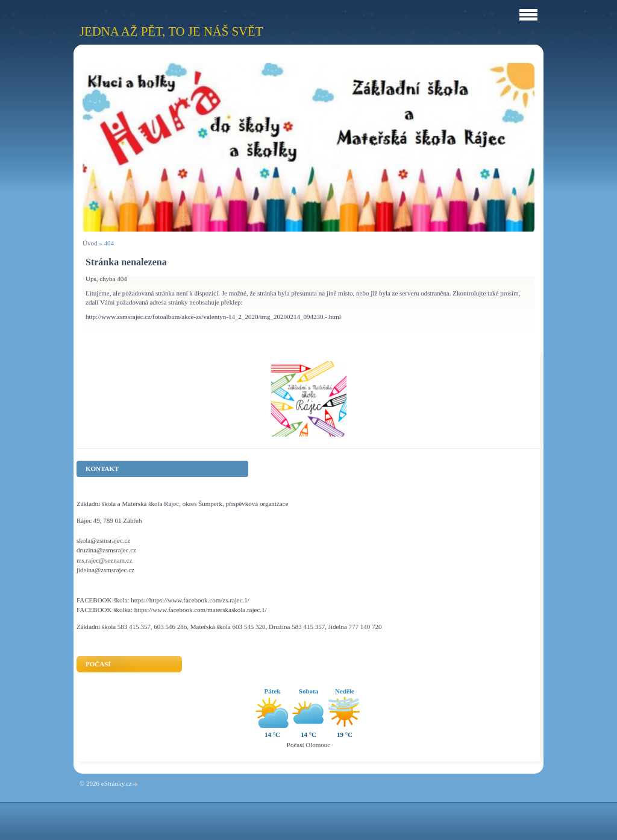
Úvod (90, 243)
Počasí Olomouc (308, 744)
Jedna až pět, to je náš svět (171, 31)
